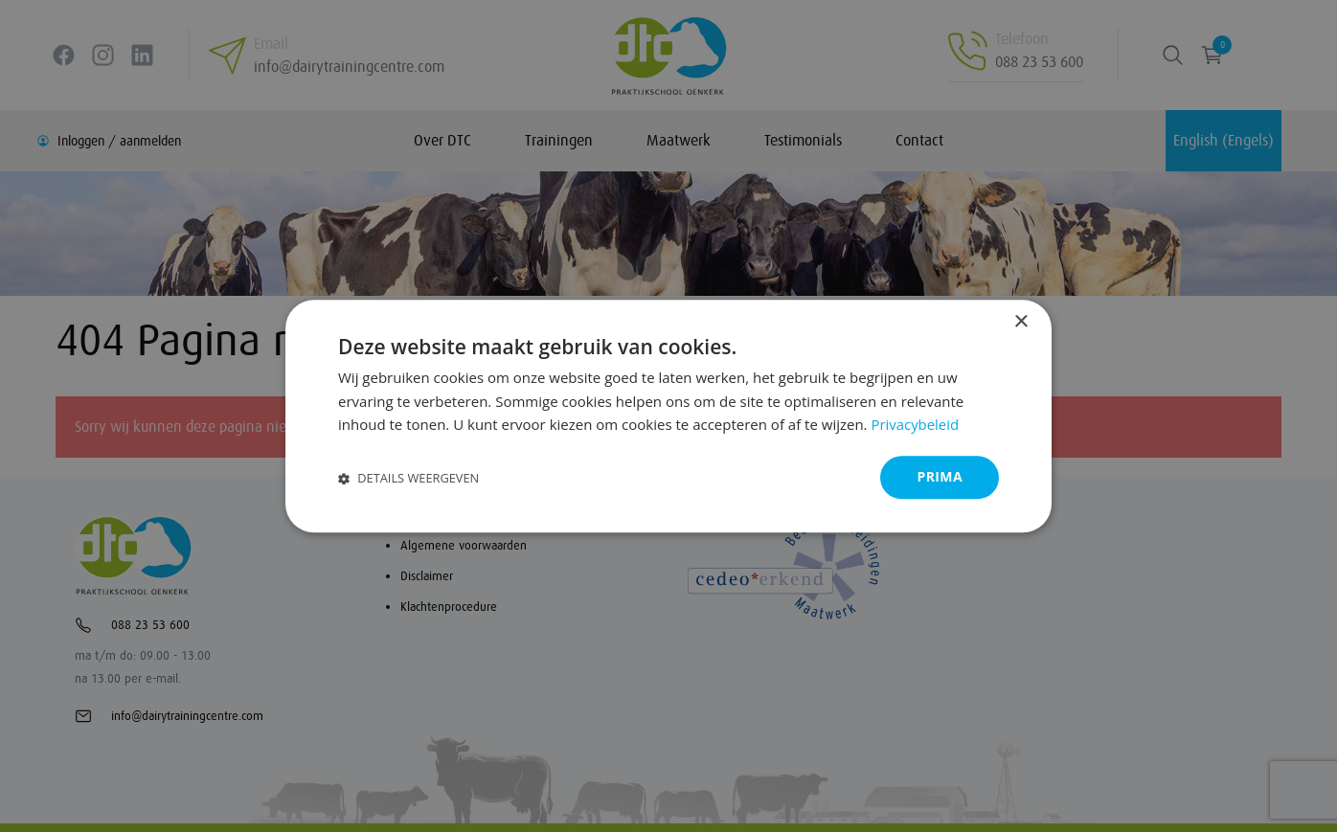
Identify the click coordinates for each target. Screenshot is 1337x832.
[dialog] (668, 416)
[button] (408, 477)
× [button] (1020, 322)
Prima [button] (940, 476)
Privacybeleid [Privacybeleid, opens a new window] (915, 425)
